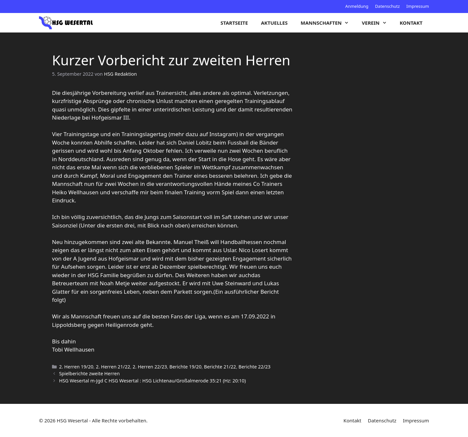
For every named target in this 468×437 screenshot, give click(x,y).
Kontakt (411, 22)
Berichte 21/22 (220, 367)
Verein (377, 22)
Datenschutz (387, 6)
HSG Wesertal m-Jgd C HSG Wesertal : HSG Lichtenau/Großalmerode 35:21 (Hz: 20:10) (152, 381)
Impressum (417, 6)
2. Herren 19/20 (76, 367)
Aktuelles (274, 22)
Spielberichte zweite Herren (89, 373)
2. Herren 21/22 (113, 367)
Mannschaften (328, 22)
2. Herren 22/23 (150, 367)
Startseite (234, 22)
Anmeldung (356, 6)
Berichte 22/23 (255, 367)
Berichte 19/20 (185, 367)
